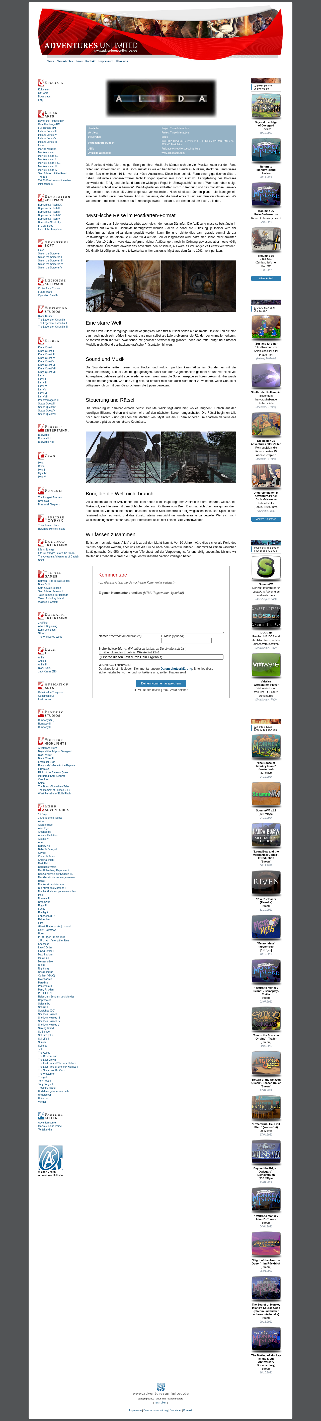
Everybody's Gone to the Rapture (56, 765)
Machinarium (45, 954)
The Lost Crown (47, 1059)
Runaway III (44, 727)
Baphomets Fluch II (49, 208)
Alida (41, 821)
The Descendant (47, 1056)
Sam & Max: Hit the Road (52, 173)
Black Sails (44, 668)
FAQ (40, 100)
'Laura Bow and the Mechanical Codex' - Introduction (266, 841)
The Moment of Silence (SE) (54, 790)
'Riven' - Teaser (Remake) (266, 887)
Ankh (41, 657)
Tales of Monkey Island (51, 598)
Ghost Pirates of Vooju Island (54, 926)
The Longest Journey (50, 497)
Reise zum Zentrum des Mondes (56, 996)
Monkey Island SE (48, 156)
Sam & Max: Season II (50, 591)
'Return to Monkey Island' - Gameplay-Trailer (266, 977)
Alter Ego (43, 828)
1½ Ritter (43, 622)
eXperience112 (46, 916)
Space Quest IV (47, 407)
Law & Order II (46, 951)
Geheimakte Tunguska (50, 692)
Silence (42, 633)
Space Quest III (46, 403)
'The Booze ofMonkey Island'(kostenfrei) (266, 752)
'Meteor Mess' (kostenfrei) (266, 931)
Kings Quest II (46, 351)
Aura (40, 842)
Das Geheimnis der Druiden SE (55, 874)
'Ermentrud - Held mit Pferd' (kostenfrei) (266, 1112)
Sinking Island (46, 1028)
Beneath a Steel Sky (49, 222)
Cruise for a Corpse (49, 288)
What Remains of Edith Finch (54, 793)
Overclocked (45, 979)
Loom (41, 145)
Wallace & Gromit (47, 602)
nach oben (161, 1402)
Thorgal (42, 1077)
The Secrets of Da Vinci (51, 1070)
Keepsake (43, 944)
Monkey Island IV (47, 170)
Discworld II (44, 438)
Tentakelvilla (45, 1129)
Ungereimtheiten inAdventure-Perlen (266, 480)
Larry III (42, 382)
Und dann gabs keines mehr (53, 1091)
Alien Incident (45, 824)
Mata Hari (43, 958)
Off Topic (43, 93)
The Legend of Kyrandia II (52, 323)
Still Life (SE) (45, 1035)
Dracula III (44, 898)
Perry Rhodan (46, 989)
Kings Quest (45, 347)
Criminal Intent (46, 860)
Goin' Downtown (47, 930)
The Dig (42, 177)
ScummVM (266, 570)
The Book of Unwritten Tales (53, 786)
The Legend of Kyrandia (51, 319)
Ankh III (42, 664)
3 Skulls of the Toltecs (50, 817)
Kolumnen (43, 89)
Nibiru (41, 965)
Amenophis (44, 831)
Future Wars (45, 292)
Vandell (42, 1101)
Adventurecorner (47, 1122)
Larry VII (43, 396)
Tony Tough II (45, 1084)
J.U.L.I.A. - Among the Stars (53, 940)
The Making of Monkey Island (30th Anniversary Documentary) (266, 1346)
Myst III (42, 469)
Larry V (42, 389)
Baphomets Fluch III (49, 211)
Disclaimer (176, 1410)
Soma (41, 783)
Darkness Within (47, 867)
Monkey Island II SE (49, 163)
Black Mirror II (46, 758)
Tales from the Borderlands (53, 595)
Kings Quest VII (46, 368)
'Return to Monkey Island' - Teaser (266, 1204)
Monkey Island (46, 152)
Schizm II (43, 1007)
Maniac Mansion (47, 149)
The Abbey (44, 1052)
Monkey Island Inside (50, 1126)
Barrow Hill (44, 845)
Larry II (42, 379)
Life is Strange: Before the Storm (56, 553)
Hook (41, 933)
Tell (40, 1049)
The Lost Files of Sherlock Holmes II (58, 1066)
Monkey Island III (47, 166)
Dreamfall (43, 501)
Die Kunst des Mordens (51, 884)
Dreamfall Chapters (49, 504)
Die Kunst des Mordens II (52, 888)
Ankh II (42, 661)
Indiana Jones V (47, 138)
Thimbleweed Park (48, 525)
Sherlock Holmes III (49, 1017)
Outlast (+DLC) (46, 975)
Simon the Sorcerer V (50, 267)
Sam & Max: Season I (50, 588)
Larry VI (42, 393)
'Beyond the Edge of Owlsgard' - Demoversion (266, 1157)
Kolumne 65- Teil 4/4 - (266, 243)
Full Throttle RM (47, 127)
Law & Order (45, 947)
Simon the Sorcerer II (50, 257)
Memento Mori (46, 961)
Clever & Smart (46, 856)
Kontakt (187, 1410)
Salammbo (44, 1003)
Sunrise (42, 1042)
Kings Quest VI (46, 365)
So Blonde (44, 1031)
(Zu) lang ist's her (266, 330)
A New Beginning (47, 626)
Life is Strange (46, 549)
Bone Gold (44, 584)
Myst (40, 462)
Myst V (42, 476)
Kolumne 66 (266, 197)
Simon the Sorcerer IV (50, 264)
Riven (41, 466)
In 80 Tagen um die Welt (51, 937)
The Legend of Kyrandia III (53, 326)
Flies (40, 923)
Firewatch (43, 769)
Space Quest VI (47, 414)
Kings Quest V (46, 361)
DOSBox (266, 619)
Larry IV (42, 386)
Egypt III (42, 905)
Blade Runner (45, 316)
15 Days (42, 814)
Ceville (42, 852)
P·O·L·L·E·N (44, 993)
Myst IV (42, 473)
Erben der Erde (46, 762)
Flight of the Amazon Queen (53, 772)
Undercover (44, 1094)
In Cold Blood (45, 225)
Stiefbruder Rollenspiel (266, 378)
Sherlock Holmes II (48, 1014)
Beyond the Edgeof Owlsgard (266, 110)
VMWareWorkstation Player (266, 669)
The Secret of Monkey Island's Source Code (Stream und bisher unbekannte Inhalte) (266, 1295)
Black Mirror (44, 755)
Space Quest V (46, 410)
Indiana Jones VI (47, 141)
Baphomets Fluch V (49, 218)
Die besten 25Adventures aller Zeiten (266, 429)
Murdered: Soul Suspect (51, 776)
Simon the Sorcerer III (50, 260)
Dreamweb (44, 902)
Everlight (43, 912)
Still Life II (43, 1038)
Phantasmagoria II (48, 400)
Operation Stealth (48, 295)
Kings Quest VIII (47, 372)
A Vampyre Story (47, 748)
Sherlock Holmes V (48, 1024)
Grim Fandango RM (49, 124)
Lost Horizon (45, 699)
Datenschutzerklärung (176, 676)
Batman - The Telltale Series (53, 581)
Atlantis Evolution (47, 835)
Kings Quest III (46, 354)
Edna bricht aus (47, 629)
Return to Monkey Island (51, 528)
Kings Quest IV (46, 358)
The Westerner (46, 1073)
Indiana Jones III (47, 131)
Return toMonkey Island (266, 154)
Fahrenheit (44, 919)
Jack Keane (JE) (47, 671)
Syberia (42, 1045)
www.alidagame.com (173, 153)
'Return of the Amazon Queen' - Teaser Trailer (266, 1067)
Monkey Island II (47, 159)
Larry (41, 375)
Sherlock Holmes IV (49, 1021)
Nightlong (43, 968)
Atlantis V (43, 838)
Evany (41, 909)
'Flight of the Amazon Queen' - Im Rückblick (266, 1248)
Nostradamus (45, 972)
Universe (43, 1098)
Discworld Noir (46, 442)
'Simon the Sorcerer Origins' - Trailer (266, 1023)
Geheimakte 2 (46, 695)
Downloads (44, 96)
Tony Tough (44, 1080)
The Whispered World (50, 636)
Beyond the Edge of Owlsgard (54, 751)
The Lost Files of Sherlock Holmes (57, 1063)
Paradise (43, 982)
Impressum (135, 1410)
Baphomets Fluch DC (50, 204)
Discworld (43, 435)
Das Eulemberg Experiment (53, 870)
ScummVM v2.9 (266, 796)
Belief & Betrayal (47, 849)
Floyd (41, 250)
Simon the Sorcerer (49, 253)
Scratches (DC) (46, 1010)
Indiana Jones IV (47, 134)
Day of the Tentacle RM (51, 120)
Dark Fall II (44, 863)
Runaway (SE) (46, 720)
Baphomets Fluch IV (49, 215)
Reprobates (44, 1000)
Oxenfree (43, 779)
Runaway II (44, 723)
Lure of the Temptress (50, 229)
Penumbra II (45, 986)
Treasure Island (46, 1087)
